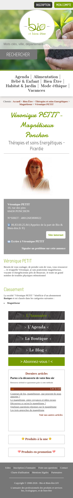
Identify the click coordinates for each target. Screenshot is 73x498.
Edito (8, 467)
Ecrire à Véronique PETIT (27, 241)
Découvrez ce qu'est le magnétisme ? (28, 403)
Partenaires (56, 472)
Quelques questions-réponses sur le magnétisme (33, 407)
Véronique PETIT (44, 104)
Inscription (43, 5)
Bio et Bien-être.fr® (49, 483)
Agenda (22, 77)
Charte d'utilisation (20, 472)
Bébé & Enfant (25, 81)
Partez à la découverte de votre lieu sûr (32, 377)
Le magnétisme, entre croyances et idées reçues (33, 400)
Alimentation (46, 77)
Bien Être (52, 81)
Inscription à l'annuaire (24, 467)
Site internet (55, 234)
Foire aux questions (47, 467)
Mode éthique (54, 86)
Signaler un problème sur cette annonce (43, 248)
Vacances (36, 90)
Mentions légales (40, 472)
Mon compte (63, 5)
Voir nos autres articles (51, 415)
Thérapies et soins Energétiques (51, 101)
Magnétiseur (25, 104)
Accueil (17, 101)
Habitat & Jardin (21, 86)
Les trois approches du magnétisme (27, 410)
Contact (64, 467)
